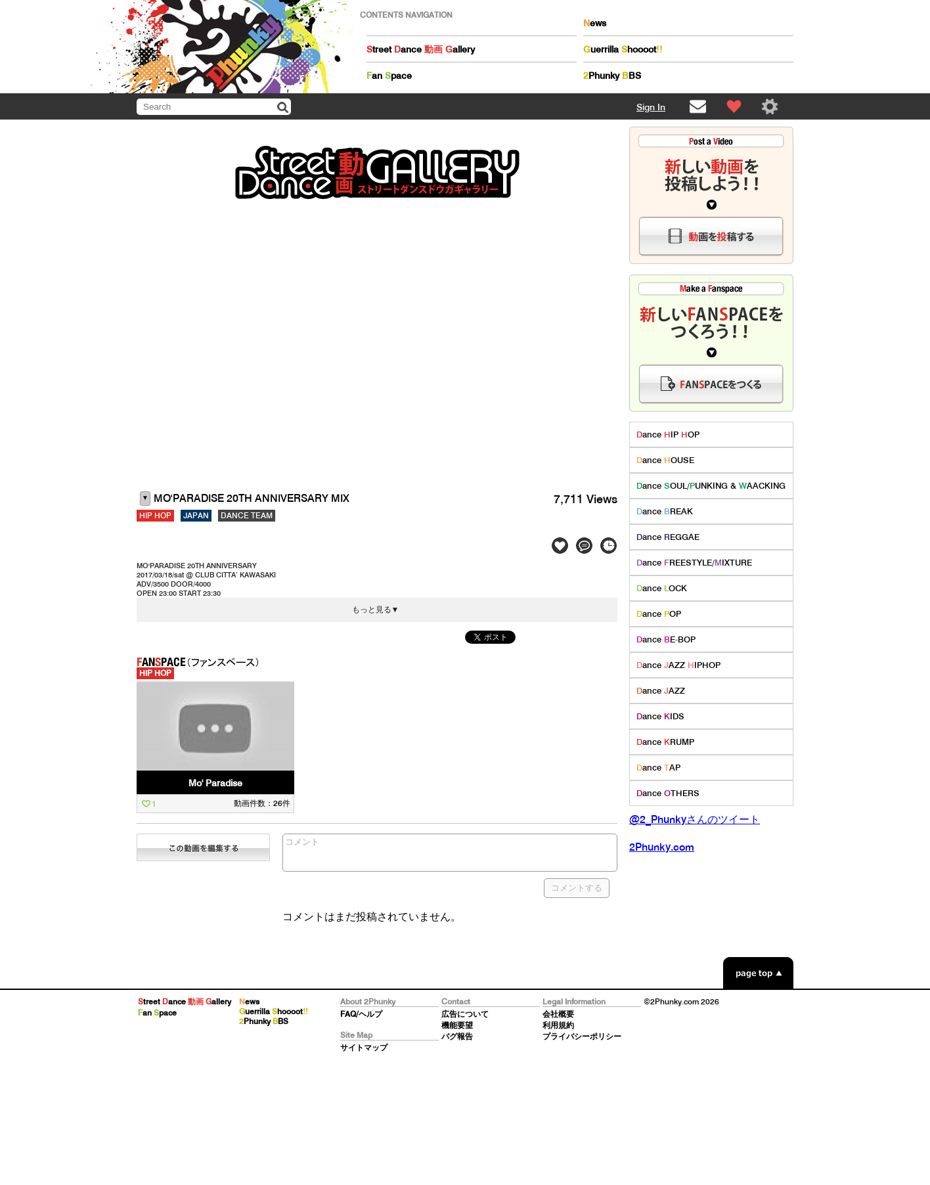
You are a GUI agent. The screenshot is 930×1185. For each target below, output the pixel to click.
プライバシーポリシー (581, 1036)
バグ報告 (457, 1036)
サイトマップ (364, 1047)
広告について (465, 1014)
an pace (389, 75)
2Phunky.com (661, 846)
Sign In (650, 107)
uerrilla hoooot (623, 49)
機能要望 (457, 1025)
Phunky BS (612, 75)
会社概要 (558, 1014)
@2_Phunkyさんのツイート (694, 819)
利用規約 (558, 1025)
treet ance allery (420, 49)
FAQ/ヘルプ (361, 1014)
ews (594, 23)
